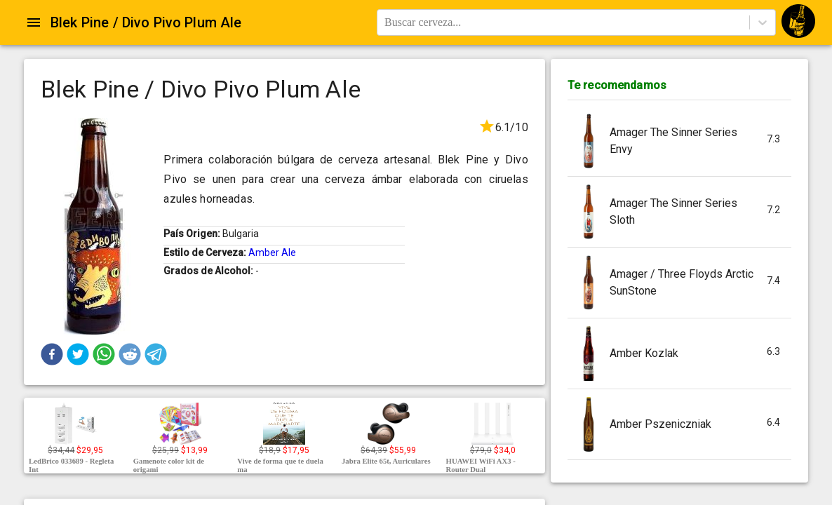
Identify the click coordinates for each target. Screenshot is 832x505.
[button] (52, 354)
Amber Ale (272, 252)
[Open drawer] (34, 22)
